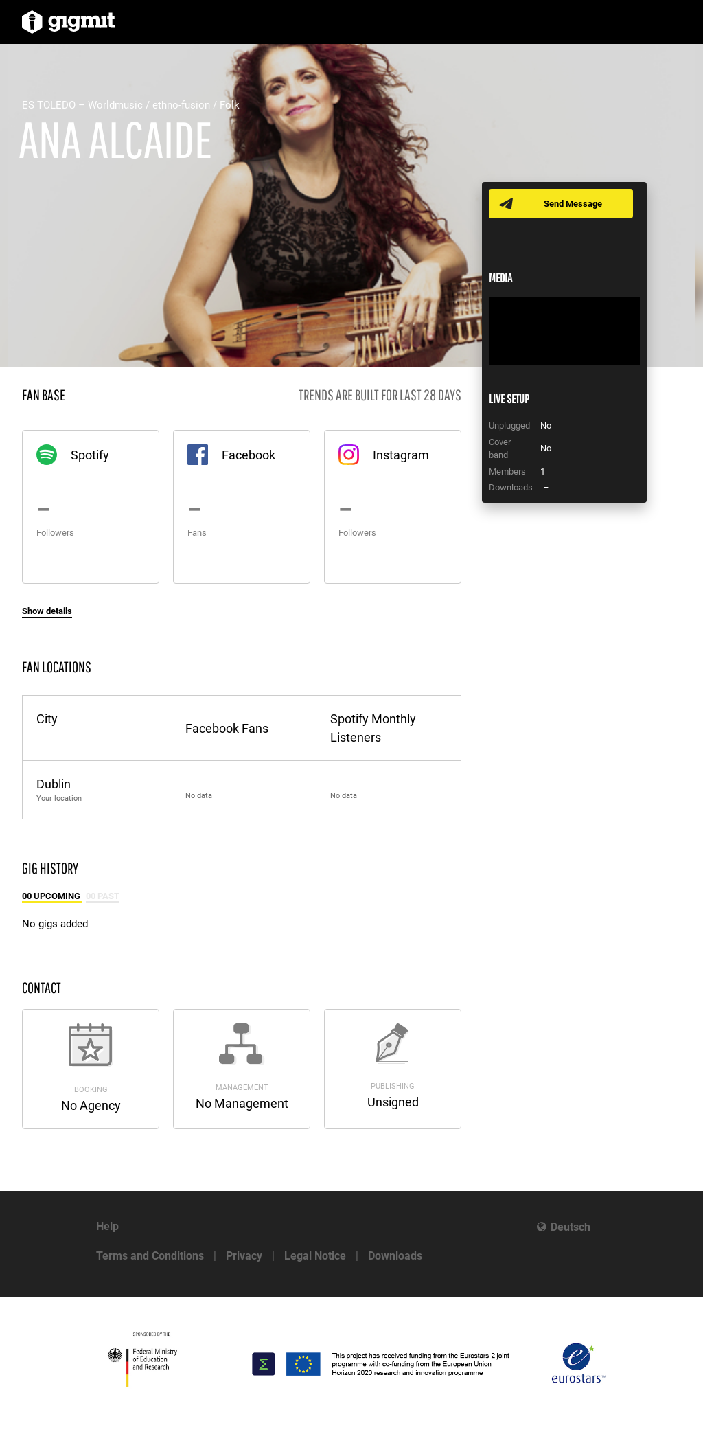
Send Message (573, 203)
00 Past (102, 896)
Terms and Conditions (150, 1255)
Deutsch (570, 1227)
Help (107, 1226)
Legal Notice (315, 1255)
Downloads (395, 1255)
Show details (47, 611)
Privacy (244, 1255)
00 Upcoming (52, 896)
